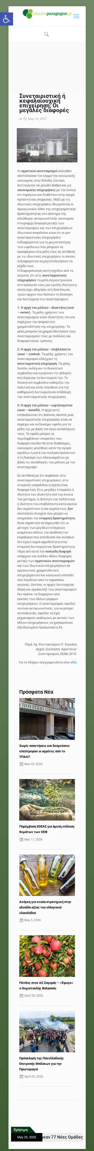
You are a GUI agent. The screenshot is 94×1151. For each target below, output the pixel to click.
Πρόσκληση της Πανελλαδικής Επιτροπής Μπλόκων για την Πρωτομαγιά (41, 1063)
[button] (6, 18)
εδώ (73, 662)
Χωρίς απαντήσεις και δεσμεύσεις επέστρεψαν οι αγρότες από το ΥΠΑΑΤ (44, 751)
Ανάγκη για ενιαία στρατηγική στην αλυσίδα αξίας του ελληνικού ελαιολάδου (45, 907)
